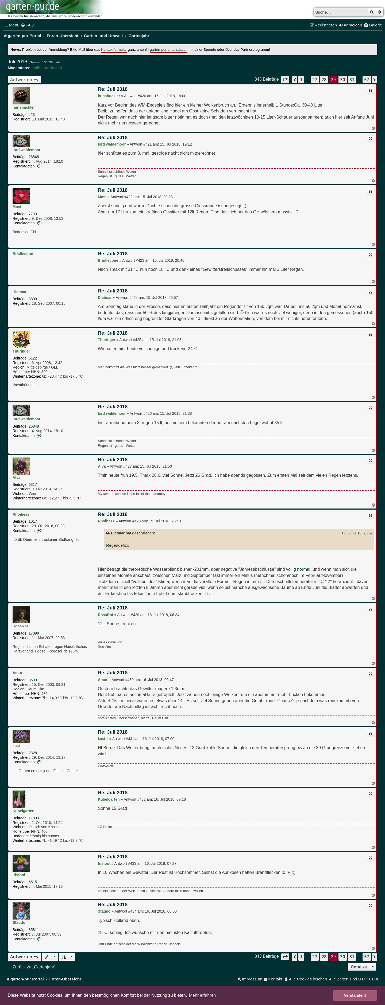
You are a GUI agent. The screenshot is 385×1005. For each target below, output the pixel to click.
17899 (34, 633)
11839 (34, 818)
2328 (33, 753)
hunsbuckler (24, 107)
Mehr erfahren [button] (202, 995)
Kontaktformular (114, 50)
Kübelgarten (23, 811)
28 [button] (324, 80)
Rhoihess (21, 514)
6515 (33, 882)
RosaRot (20, 626)
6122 (33, 358)
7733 (33, 214)
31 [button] (351, 80)
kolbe (38, 68)
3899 (33, 299)
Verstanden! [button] (355, 995)
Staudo (19, 922)
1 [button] (301, 80)
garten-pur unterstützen (168, 50)
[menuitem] (27, 25)
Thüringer (21, 351)
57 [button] (366, 80)
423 (32, 114)
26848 (34, 157)
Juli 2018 (17, 61)
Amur (17, 673)
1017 (33, 521)
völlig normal (298, 569)
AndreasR (53, 68)
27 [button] (314, 80)
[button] (285, 79)
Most (17, 207)
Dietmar (19, 292)
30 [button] (342, 80)
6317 (33, 484)
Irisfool (19, 875)
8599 (33, 680)
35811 (34, 930)
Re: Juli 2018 (113, 89)
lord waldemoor (26, 150)
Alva (17, 477)
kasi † (18, 746)
